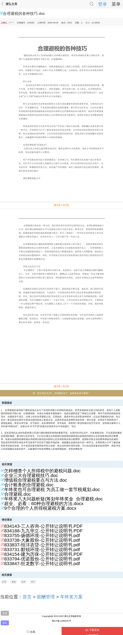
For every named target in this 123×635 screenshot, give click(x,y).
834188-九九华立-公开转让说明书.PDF (43, 530)
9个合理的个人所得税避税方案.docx (40, 508)
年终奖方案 (71, 596)
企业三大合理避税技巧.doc (31, 475)
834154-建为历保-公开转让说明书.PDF (43, 554)
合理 (4, 582)
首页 (27, 596)
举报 (5, 613)
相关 (5, 623)
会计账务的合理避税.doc (29, 484)
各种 (23, 582)
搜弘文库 (11, 4)
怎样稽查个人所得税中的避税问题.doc (42, 470)
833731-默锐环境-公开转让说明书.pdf (42, 549)
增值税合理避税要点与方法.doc (35, 480)
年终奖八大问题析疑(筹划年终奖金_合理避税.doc (53, 498)
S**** (11, 22)
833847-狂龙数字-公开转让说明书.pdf (42, 563)
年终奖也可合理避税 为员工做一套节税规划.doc (52, 489)
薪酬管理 (46, 596)
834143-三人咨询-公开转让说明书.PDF (43, 526)
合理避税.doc (17, 494)
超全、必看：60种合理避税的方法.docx (44, 503)
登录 (102, 4)
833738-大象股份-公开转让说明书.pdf (42, 540)
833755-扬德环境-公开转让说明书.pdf (42, 535)
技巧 (33, 582)
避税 (14, 582)
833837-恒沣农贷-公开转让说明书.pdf (42, 544)
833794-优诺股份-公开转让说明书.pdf (42, 558)
